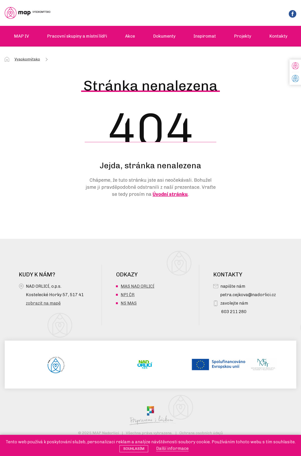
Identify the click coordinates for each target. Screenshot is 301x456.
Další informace (172, 448)
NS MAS (129, 303)
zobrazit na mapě (43, 303)
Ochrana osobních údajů (201, 433)
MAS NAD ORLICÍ (137, 286)
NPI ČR (128, 294)
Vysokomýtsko (27, 59)
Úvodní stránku (170, 194)
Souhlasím (133, 448)
